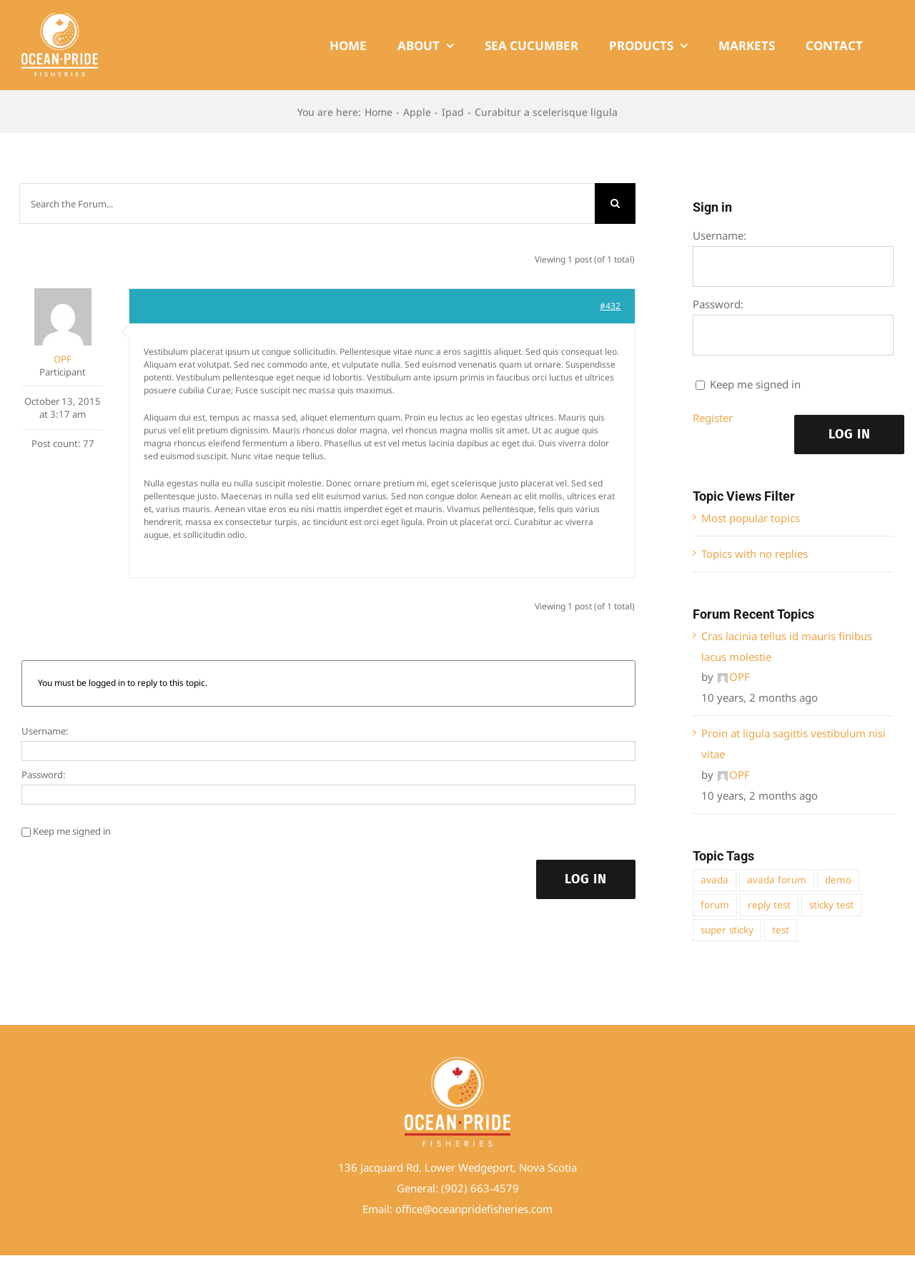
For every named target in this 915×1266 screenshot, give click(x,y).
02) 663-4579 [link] (485, 1188)
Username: (45, 731)
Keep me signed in (72, 831)
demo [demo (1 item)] (838, 879)
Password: (43, 774)
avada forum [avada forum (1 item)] (776, 879)
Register (713, 418)
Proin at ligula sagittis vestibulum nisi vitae (793, 743)
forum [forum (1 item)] (715, 904)
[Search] (615, 203)
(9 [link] (446, 1188)
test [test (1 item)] (780, 929)
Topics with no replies (754, 553)
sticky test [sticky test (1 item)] (831, 904)
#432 (610, 306)
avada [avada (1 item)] (714, 879)
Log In (586, 879)
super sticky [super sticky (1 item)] (727, 929)
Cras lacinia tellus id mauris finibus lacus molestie (786, 646)
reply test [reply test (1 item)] (769, 904)
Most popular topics (750, 518)
